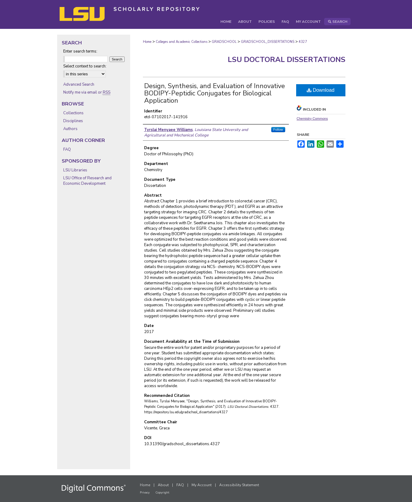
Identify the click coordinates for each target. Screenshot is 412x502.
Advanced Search (78, 84)
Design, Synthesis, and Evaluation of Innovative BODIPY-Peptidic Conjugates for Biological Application (214, 93)
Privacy (145, 492)
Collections (73, 113)
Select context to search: (84, 66)
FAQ (67, 149)
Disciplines (73, 121)
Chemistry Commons (312, 118)
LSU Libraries (75, 170)
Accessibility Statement (239, 485)
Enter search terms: (80, 51)
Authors (70, 129)
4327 (303, 42)
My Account (202, 485)
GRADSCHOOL (224, 42)
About (163, 485)
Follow (278, 129)
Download (320, 90)
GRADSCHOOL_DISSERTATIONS (267, 42)
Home (147, 42)
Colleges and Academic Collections (181, 42)
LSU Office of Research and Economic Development (87, 180)
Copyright (162, 492)
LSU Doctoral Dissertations (286, 59)
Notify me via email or (86, 92)
